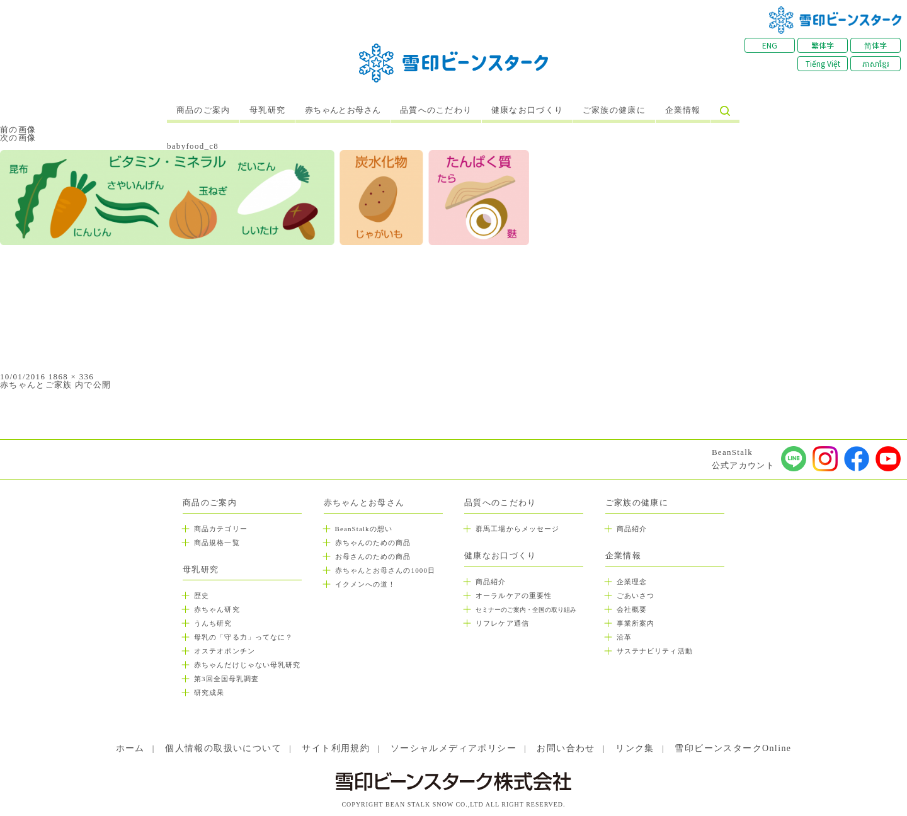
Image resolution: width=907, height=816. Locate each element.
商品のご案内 (203, 110)
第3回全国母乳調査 (226, 678)
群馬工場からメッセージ (517, 528)
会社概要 (632, 609)
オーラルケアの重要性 (514, 595)
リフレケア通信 (502, 623)
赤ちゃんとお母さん (343, 110)
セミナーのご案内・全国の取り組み (526, 609)
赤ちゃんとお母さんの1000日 (385, 570)
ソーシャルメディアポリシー (453, 748)
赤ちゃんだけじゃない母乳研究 (247, 665)
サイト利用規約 (336, 748)
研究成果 (209, 692)
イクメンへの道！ (365, 584)
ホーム (130, 748)
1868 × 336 (71, 376)
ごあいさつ (636, 595)
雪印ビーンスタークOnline (733, 748)
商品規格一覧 (217, 542)
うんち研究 (213, 623)
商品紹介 (491, 581)
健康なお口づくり (527, 110)
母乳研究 (267, 110)
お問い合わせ (566, 748)
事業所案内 (636, 623)
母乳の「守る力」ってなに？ (243, 637)
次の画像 (18, 137)
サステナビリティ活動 (655, 651)
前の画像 (18, 129)
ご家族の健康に (614, 110)
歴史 (201, 595)
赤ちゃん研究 (217, 609)
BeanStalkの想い (363, 528)
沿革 (624, 637)
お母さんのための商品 (373, 556)
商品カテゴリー (221, 528)
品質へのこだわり (436, 110)
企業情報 (683, 110)
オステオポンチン (224, 651)
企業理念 (632, 581)
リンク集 (634, 748)
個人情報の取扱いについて (223, 748)
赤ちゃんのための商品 (373, 542)
